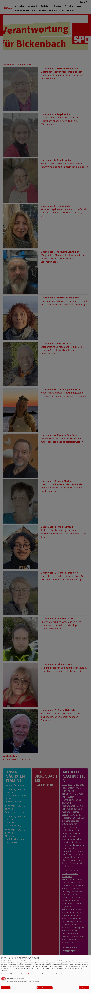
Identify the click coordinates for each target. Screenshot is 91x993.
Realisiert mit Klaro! (84, 991)
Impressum (64, 974)
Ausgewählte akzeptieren (44, 988)
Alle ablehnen (6, 988)
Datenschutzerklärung (34, 974)
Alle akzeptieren (84, 988)
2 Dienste (10, 983)
